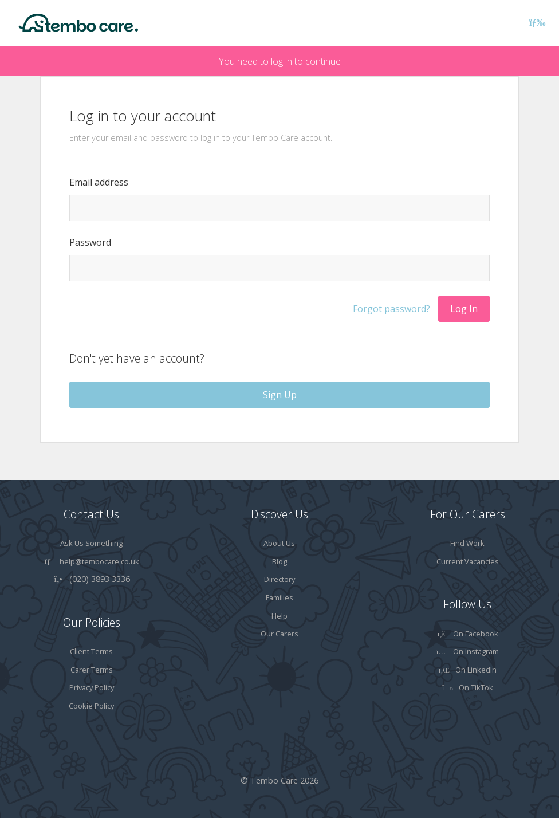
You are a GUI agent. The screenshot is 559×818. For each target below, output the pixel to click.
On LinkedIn (468, 669)
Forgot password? (391, 308)
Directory (279, 579)
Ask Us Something (91, 543)
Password (90, 242)
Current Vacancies (467, 561)
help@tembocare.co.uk (99, 561)
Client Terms (91, 651)
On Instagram (467, 651)
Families (279, 597)
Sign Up (280, 394)
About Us (279, 543)
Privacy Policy (91, 687)
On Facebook (467, 633)
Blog (279, 561)
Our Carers (279, 633)
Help (279, 616)
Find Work (467, 543)
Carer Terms (91, 669)
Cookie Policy (91, 706)
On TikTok (467, 687)
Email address (98, 182)
